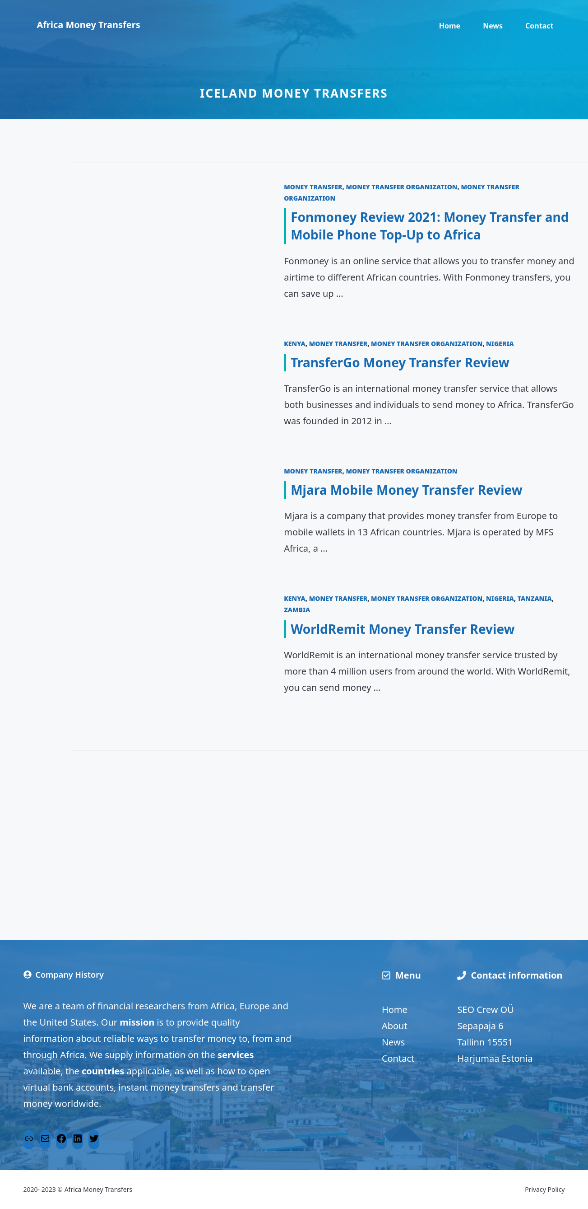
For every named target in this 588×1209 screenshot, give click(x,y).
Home (449, 26)
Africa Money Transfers (88, 25)
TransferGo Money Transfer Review (400, 362)
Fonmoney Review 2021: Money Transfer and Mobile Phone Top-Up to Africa (430, 225)
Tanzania (535, 598)
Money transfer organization (402, 187)
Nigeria (500, 343)
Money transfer (313, 187)
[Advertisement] (330, 832)
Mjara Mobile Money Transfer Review (406, 489)
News (493, 26)
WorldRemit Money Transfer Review (402, 628)
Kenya (295, 343)
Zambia (297, 609)
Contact (539, 26)
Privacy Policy (545, 1189)
